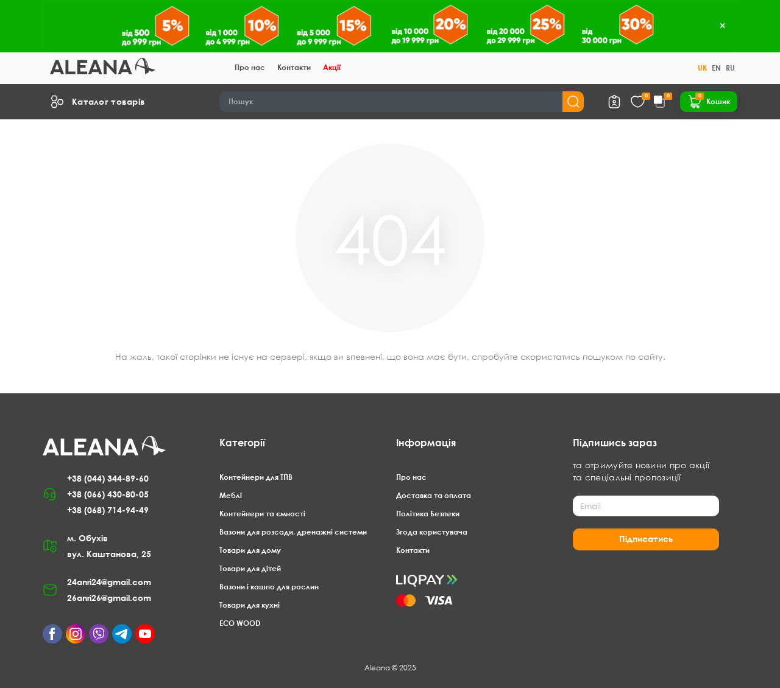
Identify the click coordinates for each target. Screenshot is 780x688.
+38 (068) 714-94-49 (108, 510)
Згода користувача (431, 531)
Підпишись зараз (615, 443)
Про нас (250, 67)
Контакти (294, 67)
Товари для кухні (249, 604)
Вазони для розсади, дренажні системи (293, 531)
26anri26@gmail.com (109, 597)
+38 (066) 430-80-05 (108, 494)
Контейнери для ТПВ (255, 477)
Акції (332, 67)
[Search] (401, 101)
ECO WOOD (239, 623)
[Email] (646, 506)
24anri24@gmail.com (109, 582)
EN (716, 67)
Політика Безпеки (427, 513)
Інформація (426, 443)
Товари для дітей (250, 568)
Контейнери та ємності (262, 513)
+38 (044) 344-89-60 (108, 478)
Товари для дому (250, 550)
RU (730, 67)
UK (702, 67)
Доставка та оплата (433, 495)
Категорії (242, 443)
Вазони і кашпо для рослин (269, 586)
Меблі (230, 495)
